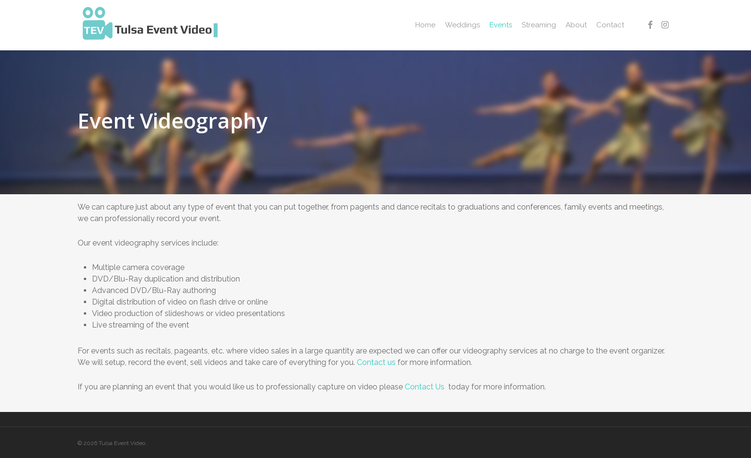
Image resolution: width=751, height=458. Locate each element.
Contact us (376, 362)
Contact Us (425, 386)
